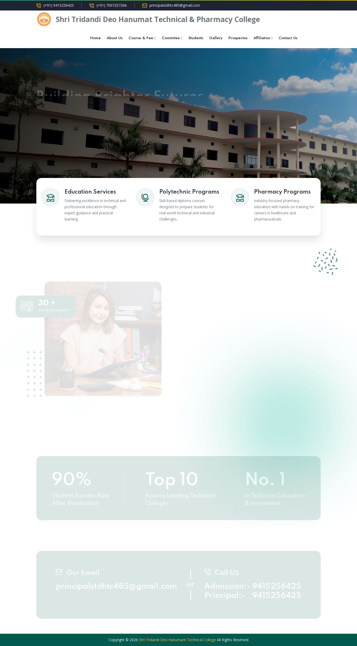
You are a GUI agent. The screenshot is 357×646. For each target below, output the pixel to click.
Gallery (215, 38)
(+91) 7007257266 (112, 5)
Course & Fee (141, 38)
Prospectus (237, 38)
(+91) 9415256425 (59, 5)
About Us (114, 38)
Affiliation (262, 38)
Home (95, 38)
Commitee (171, 38)
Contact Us (288, 38)
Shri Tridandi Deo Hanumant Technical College (177, 639)
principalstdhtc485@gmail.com (175, 5)
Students (195, 38)
